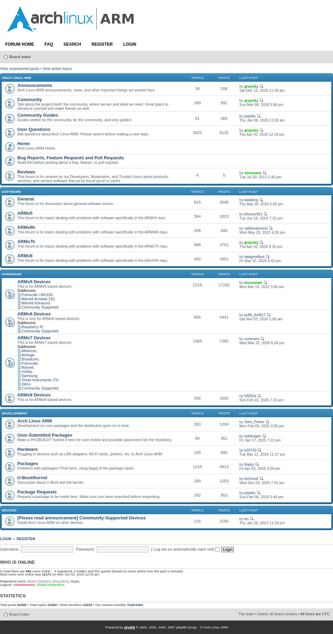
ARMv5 (25, 213)
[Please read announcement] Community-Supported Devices (81, 517)
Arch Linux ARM (16, 78)
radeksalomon (255, 228)
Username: (9, 549)
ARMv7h (26, 241)
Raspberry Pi (32, 327)
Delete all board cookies (277, 614)
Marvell (28, 367)
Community (29, 99)
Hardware (12, 274)
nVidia (27, 371)
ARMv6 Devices (34, 313)
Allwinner (29, 351)
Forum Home (19, 44)
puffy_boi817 (254, 315)
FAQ (48, 44)
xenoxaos (252, 173)
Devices (9, 510)
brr (246, 519)
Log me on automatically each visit (186, 549)
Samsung (29, 376)
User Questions (33, 129)
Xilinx (26, 384)
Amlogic (28, 355)
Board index (20, 57)
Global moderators (51, 585)
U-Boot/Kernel (32, 477)
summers (251, 339)
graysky (251, 86)
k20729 (250, 450)
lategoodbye (254, 257)
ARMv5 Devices (34, 281)
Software (11, 192)
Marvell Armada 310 (38, 299)
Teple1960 (135, 605)
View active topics (57, 68)
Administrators (24, 585)
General (25, 199)
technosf (251, 478)
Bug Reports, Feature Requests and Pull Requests (70, 157)
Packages (27, 463)
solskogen (252, 436)
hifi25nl (250, 396)
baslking (251, 200)
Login (129, 44)
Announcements (34, 85)
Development (14, 413)
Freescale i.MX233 (37, 295)
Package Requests (37, 491)
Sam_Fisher (254, 422)
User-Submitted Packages (44, 435)
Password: (85, 549)
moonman (253, 282)
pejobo (249, 116)
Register (102, 44)
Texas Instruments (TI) (40, 380)
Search (72, 44)
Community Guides (37, 115)
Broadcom (30, 359)
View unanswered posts (19, 68)
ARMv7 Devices (34, 337)
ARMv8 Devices (34, 395)
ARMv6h (26, 227)
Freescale (30, 363)
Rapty (249, 464)
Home (23, 143)
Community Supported (40, 307)
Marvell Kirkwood (36, 303)
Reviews (26, 172)
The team (246, 614)
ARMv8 (25, 255)
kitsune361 (253, 214)
